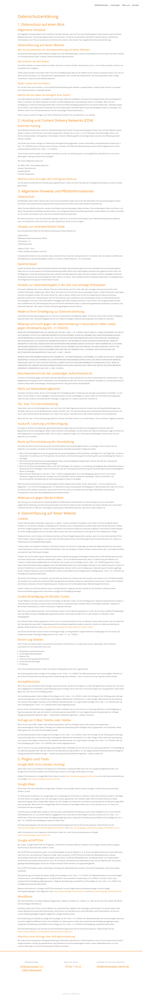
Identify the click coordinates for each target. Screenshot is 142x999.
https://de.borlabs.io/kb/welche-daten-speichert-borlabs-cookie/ (68, 627)
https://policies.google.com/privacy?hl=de (43, 779)
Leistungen (115, 5)
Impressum (66, 994)
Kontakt (135, 5)
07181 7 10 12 (73, 966)
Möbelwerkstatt (101, 5)
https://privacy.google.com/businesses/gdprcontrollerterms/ (41, 828)
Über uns (126, 5)
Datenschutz (75, 994)
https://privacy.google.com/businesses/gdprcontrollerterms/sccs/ (94, 828)
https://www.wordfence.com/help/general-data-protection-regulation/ (45, 931)
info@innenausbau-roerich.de (113, 966)
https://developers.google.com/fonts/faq (81, 776)
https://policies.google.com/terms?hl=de (105, 891)
